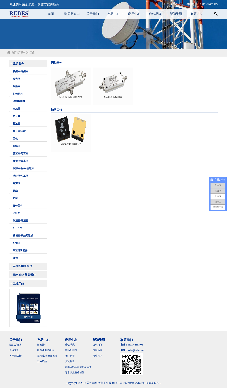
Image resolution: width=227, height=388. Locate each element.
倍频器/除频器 (20, 220)
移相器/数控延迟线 (23, 235)
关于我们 (92, 14)
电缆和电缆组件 (22, 266)
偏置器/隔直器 (20, 153)
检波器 (16, 123)
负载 (15, 198)
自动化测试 (71, 350)
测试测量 (70, 361)
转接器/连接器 (20, 71)
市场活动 (97, 350)
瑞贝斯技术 (15, 344)
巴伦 (15, 138)
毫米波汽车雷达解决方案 (78, 367)
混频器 (16, 86)
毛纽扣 (16, 213)
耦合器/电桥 (19, 131)
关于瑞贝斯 (15, 356)
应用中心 (134, 14)
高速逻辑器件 (20, 250)
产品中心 (113, 14)
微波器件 (18, 63)
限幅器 (16, 146)
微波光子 (70, 356)
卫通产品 (18, 283)
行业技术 (97, 356)
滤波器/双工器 (20, 176)
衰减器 (16, 108)
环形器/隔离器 (20, 161)
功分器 (16, 116)
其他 (15, 258)
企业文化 (14, 350)
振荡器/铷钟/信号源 (23, 168)
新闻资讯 (176, 14)
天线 (15, 190)
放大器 (16, 79)
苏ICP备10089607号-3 (148, 382)
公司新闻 (97, 344)
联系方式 (197, 14)
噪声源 (16, 183)
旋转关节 (18, 205)
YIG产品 (17, 228)
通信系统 (70, 344)
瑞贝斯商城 (72, 14)
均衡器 (16, 243)
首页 (51, 14)
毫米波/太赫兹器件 (24, 274)
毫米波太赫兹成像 (77, 372)
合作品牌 (155, 14)
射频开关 (18, 93)
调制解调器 (19, 101)
